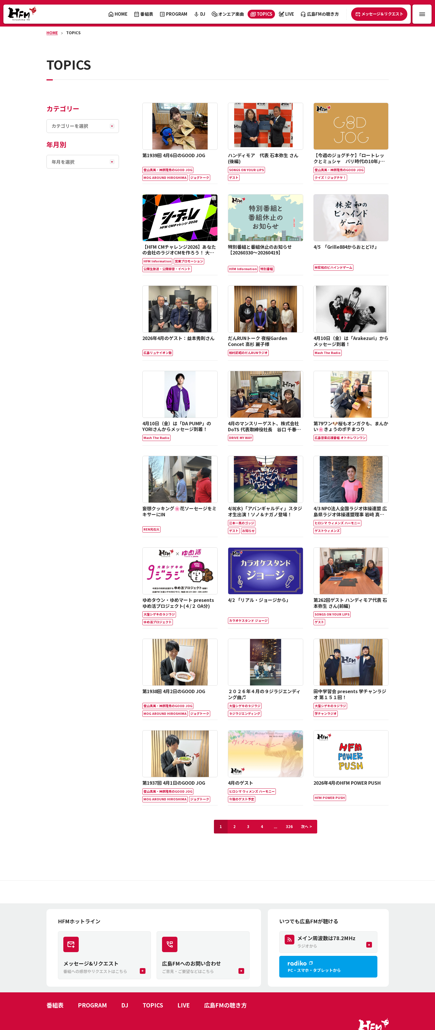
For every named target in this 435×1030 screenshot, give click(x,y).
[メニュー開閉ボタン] (422, 14)
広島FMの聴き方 (225, 1005)
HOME (52, 32)
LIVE (183, 1005)
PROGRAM (92, 1005)
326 (289, 826)
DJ (124, 1005)
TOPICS (73, 32)
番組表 (55, 1005)
